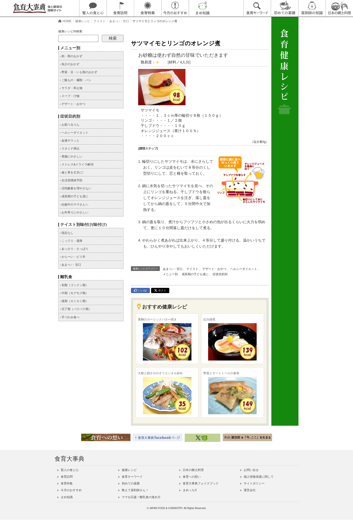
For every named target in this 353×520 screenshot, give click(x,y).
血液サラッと (69, 140)
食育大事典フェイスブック (199, 483)
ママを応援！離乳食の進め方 (139, 497)
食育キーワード (130, 476)
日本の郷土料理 (191, 470)
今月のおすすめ (69, 490)
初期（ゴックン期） (74, 285)
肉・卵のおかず (71, 56)
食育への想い (190, 476)
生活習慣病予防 (71, 180)
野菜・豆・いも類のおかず (78, 72)
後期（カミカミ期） (74, 301)
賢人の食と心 (68, 470)
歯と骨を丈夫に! (71, 172)
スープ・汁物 (69, 96)
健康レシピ (127, 470)
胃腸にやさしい (71, 156)
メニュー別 (170, 274)
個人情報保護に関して (257, 476)
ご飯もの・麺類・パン (75, 80)
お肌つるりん (69, 124)
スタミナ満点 (69, 148)
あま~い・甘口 (172, 269)
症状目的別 (220, 274)
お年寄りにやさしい (74, 212)
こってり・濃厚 (71, 241)
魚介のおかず (69, 64)
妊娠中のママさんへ (74, 204)
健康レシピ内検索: (70, 31)
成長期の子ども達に (195, 274)
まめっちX (188, 490)
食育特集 (65, 483)
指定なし (66, 233)
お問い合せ (249, 470)
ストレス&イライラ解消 (76, 164)
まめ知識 (65, 497)
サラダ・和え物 (71, 88)
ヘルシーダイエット (243, 269)
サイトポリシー (252, 483)
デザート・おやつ (214, 269)
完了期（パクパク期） (75, 309)
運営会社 (248, 490)
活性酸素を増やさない (75, 188)
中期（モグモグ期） (74, 293)
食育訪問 (65, 476)
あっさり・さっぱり (74, 249)
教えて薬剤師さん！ (133, 490)
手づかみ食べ (69, 317)
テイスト (192, 269)
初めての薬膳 (129, 483)
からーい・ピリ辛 (72, 257)
